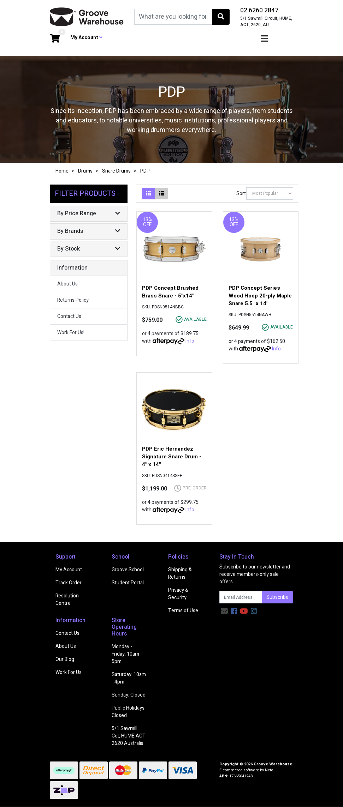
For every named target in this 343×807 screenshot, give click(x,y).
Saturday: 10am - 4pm (129, 678)
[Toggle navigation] (264, 39)
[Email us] (224, 611)
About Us (67, 284)
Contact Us (69, 316)
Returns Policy (73, 300)
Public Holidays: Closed (129, 711)
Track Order (68, 582)
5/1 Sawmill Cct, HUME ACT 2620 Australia (129, 736)
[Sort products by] (269, 193)
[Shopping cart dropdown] (55, 39)
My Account (68, 569)
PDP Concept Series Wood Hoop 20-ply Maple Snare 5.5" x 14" (260, 295)
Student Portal (128, 582)
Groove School (128, 569)
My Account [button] (86, 37)
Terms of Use (183, 610)
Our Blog (64, 659)
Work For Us (68, 672)
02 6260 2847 (259, 10)
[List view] (161, 193)
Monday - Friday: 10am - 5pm (127, 654)
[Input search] (173, 17)
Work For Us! (70, 332)
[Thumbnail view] (148, 193)
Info (189, 341)
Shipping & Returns (180, 573)
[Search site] (221, 17)
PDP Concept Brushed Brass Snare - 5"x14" (170, 292)
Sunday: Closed (129, 695)
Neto (269, 770)
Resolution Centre (67, 599)
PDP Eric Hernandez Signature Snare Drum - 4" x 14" (171, 456)
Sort (240, 193)
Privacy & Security (178, 593)
